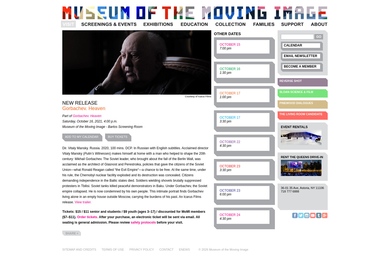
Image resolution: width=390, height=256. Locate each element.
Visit (69, 27)
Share (66, 235)
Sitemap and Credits (79, 249)
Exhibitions (158, 27)
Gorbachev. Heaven (87, 116)
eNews (184, 249)
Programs (109, 27)
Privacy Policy (141, 249)
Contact (166, 249)
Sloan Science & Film (296, 92)
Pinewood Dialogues (296, 103)
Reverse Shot (291, 80)
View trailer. (83, 202)
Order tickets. (87, 217)
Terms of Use (113, 249)
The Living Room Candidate (301, 114)
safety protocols (143, 222)
